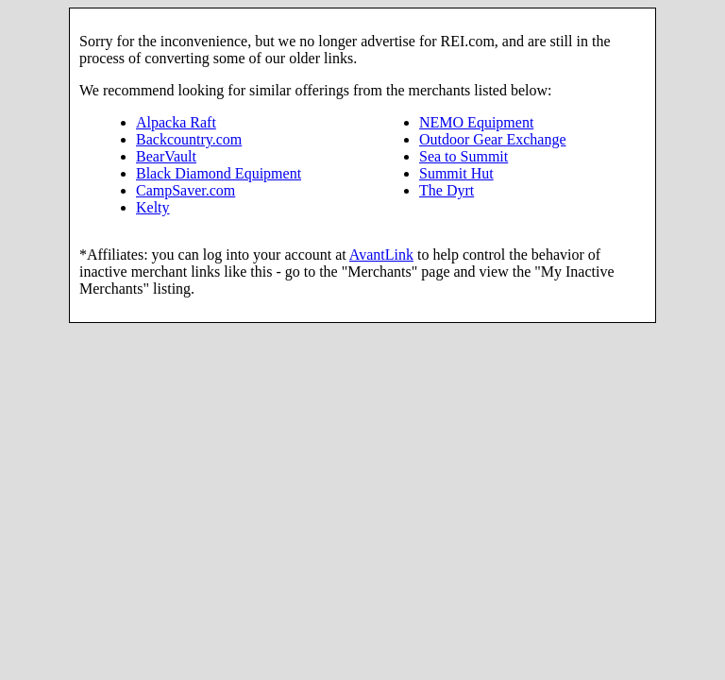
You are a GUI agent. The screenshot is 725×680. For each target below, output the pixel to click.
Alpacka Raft (176, 122)
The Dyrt (446, 190)
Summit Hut (456, 173)
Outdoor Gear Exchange (492, 139)
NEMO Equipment (476, 122)
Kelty (153, 207)
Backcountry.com (189, 139)
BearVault (166, 156)
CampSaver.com (185, 190)
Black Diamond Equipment (218, 173)
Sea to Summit (463, 156)
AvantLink (381, 254)
